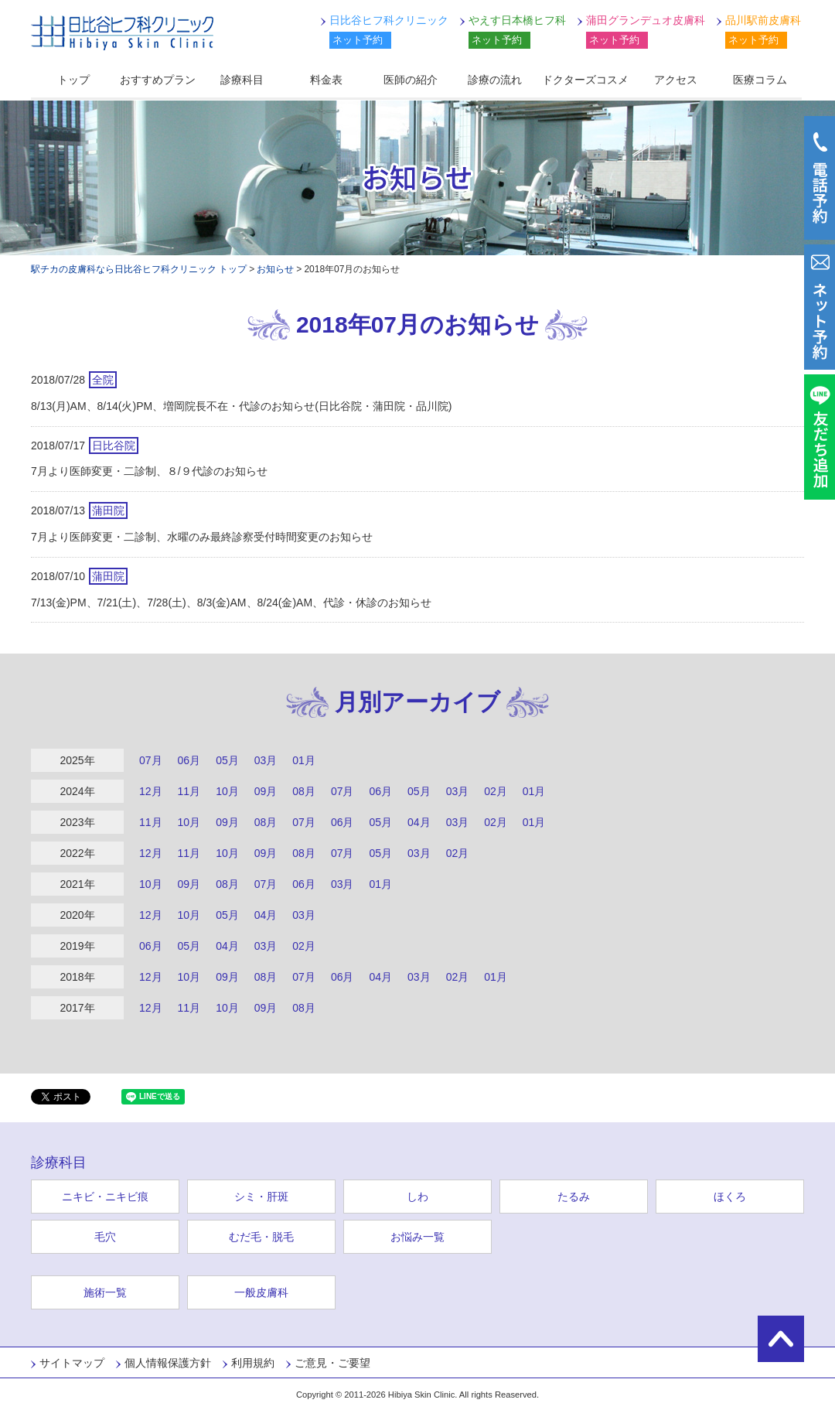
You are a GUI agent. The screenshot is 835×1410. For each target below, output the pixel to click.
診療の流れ (495, 79)
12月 (150, 791)
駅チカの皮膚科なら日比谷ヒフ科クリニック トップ (139, 269)
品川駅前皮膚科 (763, 20)
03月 (266, 760)
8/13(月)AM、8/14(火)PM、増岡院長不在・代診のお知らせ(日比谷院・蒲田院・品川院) (241, 406)
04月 (419, 822)
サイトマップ (71, 1363)
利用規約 (252, 1363)
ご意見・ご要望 (332, 1363)
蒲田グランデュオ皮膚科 (645, 20)
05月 (227, 760)
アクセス (675, 79)
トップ (73, 79)
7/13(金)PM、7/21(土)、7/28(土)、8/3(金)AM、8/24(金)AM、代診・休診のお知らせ (231, 602)
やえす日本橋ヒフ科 (517, 20)
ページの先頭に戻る (781, 1339)
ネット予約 (357, 40)
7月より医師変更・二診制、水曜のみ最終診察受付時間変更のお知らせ (202, 537)
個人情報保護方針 (167, 1363)
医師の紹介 (410, 79)
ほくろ (730, 1196)
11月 (189, 791)
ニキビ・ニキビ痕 (105, 1196)
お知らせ (275, 269)
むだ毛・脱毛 (261, 1237)
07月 (150, 760)
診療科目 (242, 79)
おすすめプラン (158, 79)
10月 (227, 791)
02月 (495, 791)
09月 (266, 791)
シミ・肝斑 (261, 1196)
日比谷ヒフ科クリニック (122, 32)
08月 (303, 791)
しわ (417, 1196)
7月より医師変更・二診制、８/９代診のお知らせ (149, 471)
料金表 (326, 79)
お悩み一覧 (417, 1237)
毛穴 (105, 1237)
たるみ (573, 1196)
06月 (189, 760)
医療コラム (760, 79)
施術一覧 (105, 1292)
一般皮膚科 (261, 1292)
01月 (303, 760)
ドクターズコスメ (585, 79)
